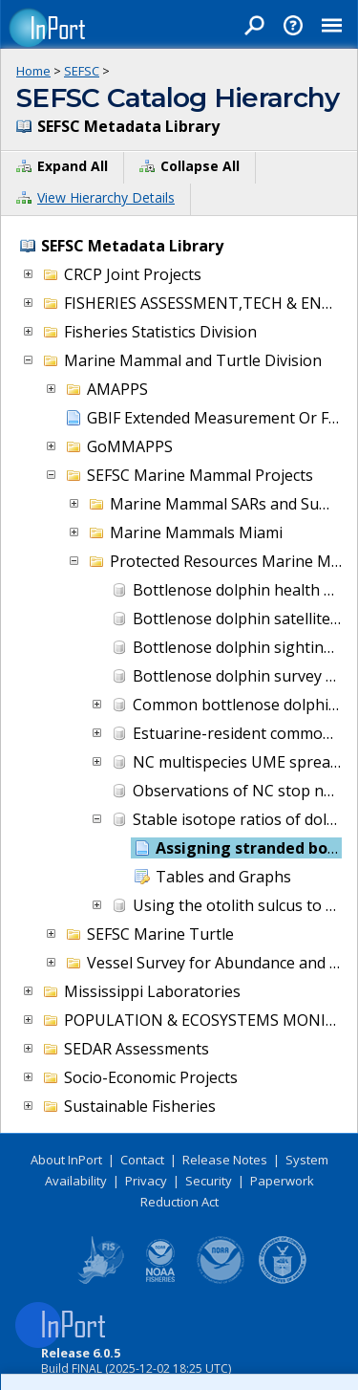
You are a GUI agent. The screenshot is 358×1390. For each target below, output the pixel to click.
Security (208, 1180)
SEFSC (81, 70)
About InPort (66, 1159)
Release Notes (224, 1159)
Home (33, 70)
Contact (142, 1159)
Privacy (146, 1180)
